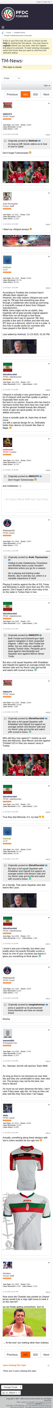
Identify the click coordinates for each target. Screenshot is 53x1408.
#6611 (48, 944)
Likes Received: (9, 127)
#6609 (48, 812)
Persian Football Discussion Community (18, 35)
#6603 (48, 288)
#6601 (48, 135)
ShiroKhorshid (10, 374)
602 (35, 94)
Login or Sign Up (44, 2)
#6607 (48, 629)
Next (46, 94)
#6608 (48, 713)
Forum (9, 32)
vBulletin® (38, 1404)
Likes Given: (8, 129)
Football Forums (19, 32)
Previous (12, 94)
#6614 (48, 1133)
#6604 (48, 390)
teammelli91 (8, 1040)
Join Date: (7, 125)
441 (25, 94)
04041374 (7, 114)
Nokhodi (21, 334)
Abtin (5, 1115)
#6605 (48, 470)
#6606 (48, 551)
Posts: (23, 125)
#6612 (48, 999)
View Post (39, 141)
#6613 (48, 1061)
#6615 (48, 1292)
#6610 (48, 859)
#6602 (48, 225)
